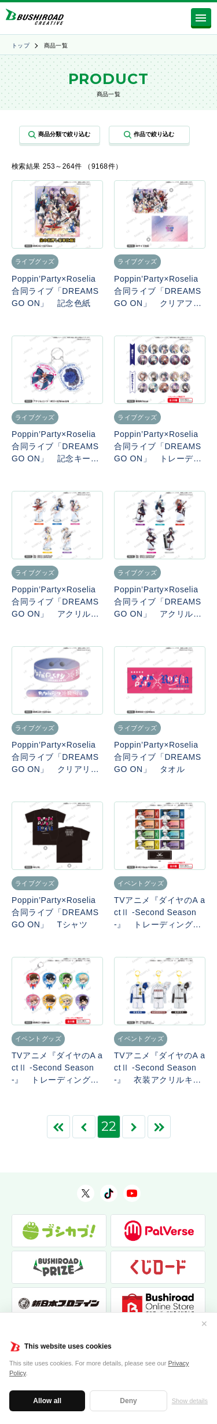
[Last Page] (159, 1126)
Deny (128, 1401)
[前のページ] (83, 1126)
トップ (21, 45)
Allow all (47, 1401)
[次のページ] (133, 1126)
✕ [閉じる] (204, 1323)
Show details (190, 1400)
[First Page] (58, 1126)
